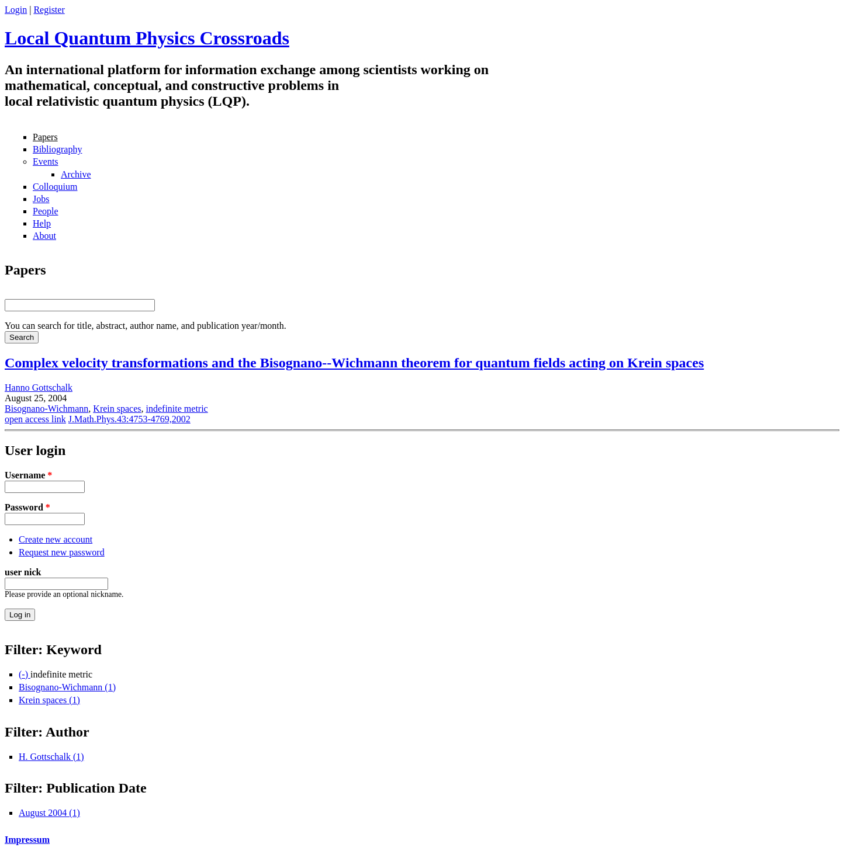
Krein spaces (117, 409)
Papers (45, 137)
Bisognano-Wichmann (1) (67, 687)
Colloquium (55, 187)
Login (16, 10)
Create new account (55, 539)
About (44, 236)
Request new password (62, 552)
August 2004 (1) (49, 813)
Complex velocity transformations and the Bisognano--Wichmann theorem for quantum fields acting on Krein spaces (354, 362)
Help (42, 223)
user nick (23, 572)
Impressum (27, 840)
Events (45, 161)
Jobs (41, 199)
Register (48, 10)
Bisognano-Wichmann (46, 409)
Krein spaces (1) (49, 700)
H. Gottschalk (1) (51, 757)
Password (27, 507)
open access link (35, 419)
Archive (76, 174)
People (45, 211)
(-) (24, 674)
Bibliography (57, 149)
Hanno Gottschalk (38, 387)
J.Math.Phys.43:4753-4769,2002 (129, 419)
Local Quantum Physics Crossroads (147, 37)
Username (28, 475)
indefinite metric (177, 409)
